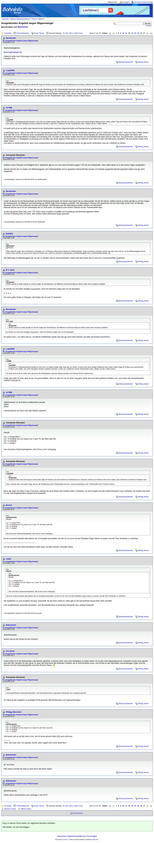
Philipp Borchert (14, 712)
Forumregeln (92, 836)
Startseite (5, 19)
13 (132, 33)
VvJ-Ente (10, 651)
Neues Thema (39, 33)
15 (138, 33)
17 (144, 33)
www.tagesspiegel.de (12, 52)
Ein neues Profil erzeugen (143, 2)
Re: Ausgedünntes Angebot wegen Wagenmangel (20, 41)
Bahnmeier (23, 27)
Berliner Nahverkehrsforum (20, 19)
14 (135, 33)
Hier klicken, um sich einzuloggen (16, 827)
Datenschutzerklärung (76, 836)
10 (123, 33)
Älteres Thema (26, 809)
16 (141, 33)
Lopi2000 (10, 70)
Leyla (8, 559)
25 (64, 33)
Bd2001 (9, 233)
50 (67, 33)
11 (126, 33)
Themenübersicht (23, 33)
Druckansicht (78, 813)
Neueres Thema (10, 809)
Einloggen (125, 2)
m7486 (9, 107)
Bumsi (9, 505)
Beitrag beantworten (126, 62)
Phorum (65, 839)
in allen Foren (78, 33)
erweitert (149, 26)
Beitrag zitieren (143, 62)
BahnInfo (95, 839)
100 (70, 33)
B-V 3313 (10, 270)
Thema (33, 19)
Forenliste (7, 33)
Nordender (11, 38)
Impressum (61, 836)
